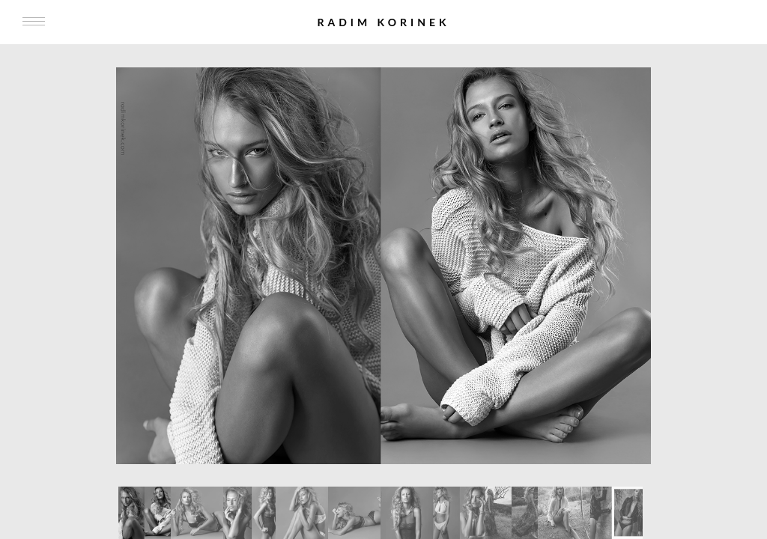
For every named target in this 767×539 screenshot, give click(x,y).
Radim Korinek (383, 22)
